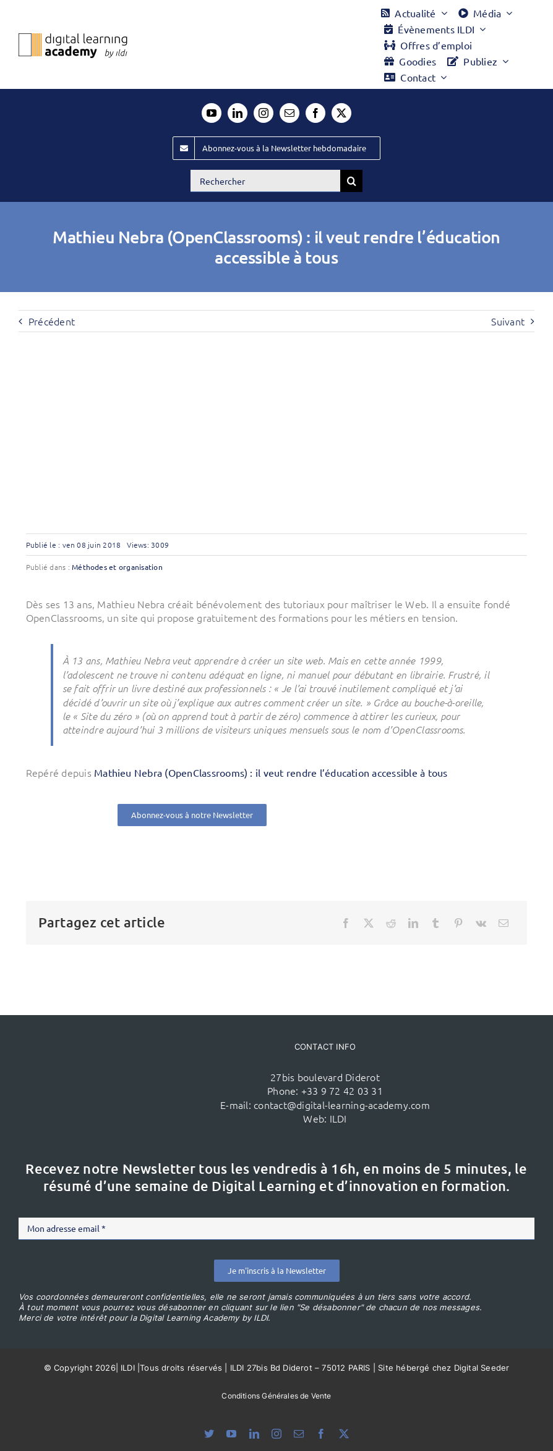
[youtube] (211, 113)
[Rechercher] (265, 181)
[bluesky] (209, 1434)
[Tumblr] (435, 923)
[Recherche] (351, 181)
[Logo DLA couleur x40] (73, 38)
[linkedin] (237, 113)
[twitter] (341, 113)
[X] (369, 923)
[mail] (289, 113)
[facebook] (315, 113)
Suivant (508, 321)
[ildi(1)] (142, 1055)
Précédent (51, 321)
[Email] (503, 923)
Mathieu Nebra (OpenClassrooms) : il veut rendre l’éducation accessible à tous (270, 772)
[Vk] (480, 923)
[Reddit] (391, 923)
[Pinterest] (458, 923)
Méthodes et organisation (117, 567)
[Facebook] (346, 923)
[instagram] (263, 113)
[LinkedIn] (413, 923)
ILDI (338, 1118)
